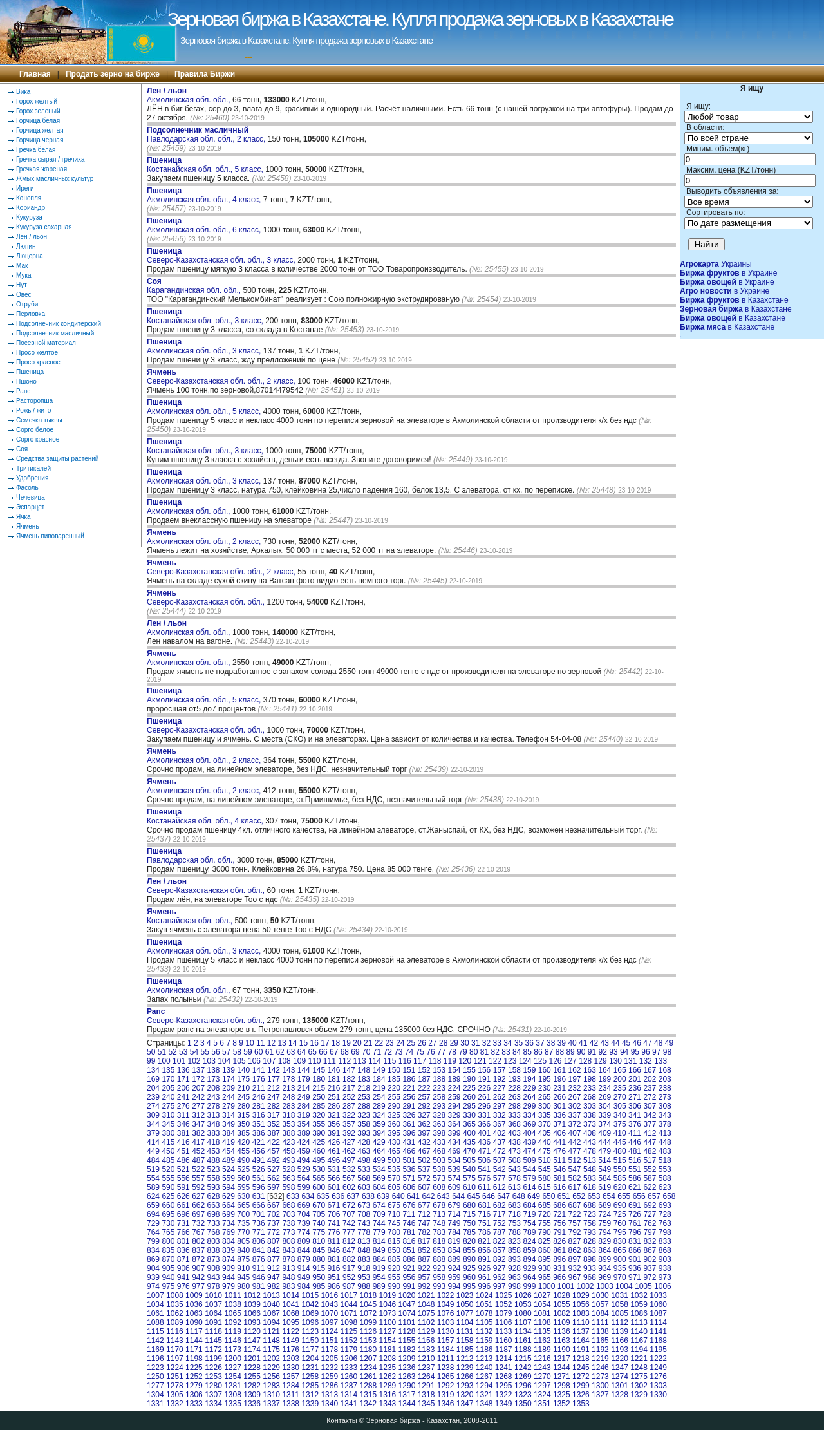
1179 (348, 1349)
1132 (484, 1331)
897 (574, 1259)
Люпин (26, 246)
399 (454, 1133)
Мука (24, 275)
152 (424, 1070)
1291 (426, 1385)
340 (619, 1115)
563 (288, 1178)
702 (273, 1214)
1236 (407, 1367)
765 (168, 1232)
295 (469, 1106)
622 (649, 1187)
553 (665, 1169)
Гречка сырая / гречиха (50, 159)
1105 (484, 1322)
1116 (174, 1331)
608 (439, 1187)
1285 (310, 1385)
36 (529, 1043)
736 (258, 1223)
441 (559, 1142)
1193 (619, 1349)
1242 (523, 1367)
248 (288, 1097)
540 (469, 1169)
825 (544, 1241)
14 (292, 1043)
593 (213, 1187)
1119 (232, 1331)
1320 (465, 1394)
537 (424, 1169)
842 (273, 1250)
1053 (523, 1304)
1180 (368, 1349)
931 (559, 1268)
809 (303, 1241)
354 (303, 1124)
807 (273, 1241)
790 (544, 1232)
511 (559, 1160)
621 (634, 1187)
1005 (643, 1286)
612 (499, 1187)
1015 (310, 1295)
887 (424, 1259)
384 (228, 1133)
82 (495, 1052)
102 (193, 1061)
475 (544, 1151)
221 (408, 1088)
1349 (503, 1403)
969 (604, 1277)
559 (228, 1178)
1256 (271, 1376)
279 (228, 1106)
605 (394, 1187)
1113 (639, 1322)
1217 (561, 1358)
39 (561, 1043)
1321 (484, 1394)
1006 (662, 1286)
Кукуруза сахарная (44, 226)
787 (499, 1232)
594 (228, 1187)
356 (334, 1124)
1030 (600, 1295)
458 (288, 1151)
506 (484, 1160)
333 (514, 1115)
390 (318, 1133)
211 (258, 1088)
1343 (388, 1403)
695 (168, 1214)
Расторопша (34, 400)
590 (168, 1187)
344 (153, 1124)
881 (334, 1259)
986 (334, 1286)
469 (454, 1151)
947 (273, 1277)
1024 (484, 1295)
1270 (542, 1376)
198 (589, 1079)
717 (499, 1214)
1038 (232, 1304)
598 (288, 1187)
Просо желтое (37, 352)
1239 (465, 1367)
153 (439, 1070)
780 (394, 1232)
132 (645, 1061)
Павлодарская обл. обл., (192, 856)
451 (183, 1151)
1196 (155, 1358)
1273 (600, 1376)
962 (499, 1277)
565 (318, 1178)
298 (514, 1106)
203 (665, 1079)
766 (183, 1232)
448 (665, 1142)
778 (363, 1232)
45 (626, 1043)
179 (303, 1079)
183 (363, 1079)
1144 (194, 1340)
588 (665, 1178)
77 (441, 1052)
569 (379, 1178)
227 (499, 1088)
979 (228, 1286)
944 (228, 1277)
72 (387, 1052)
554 (153, 1178)
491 (258, 1160)
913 (288, 1268)
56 (215, 1052)
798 (665, 1232)
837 (198, 1250)
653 (594, 1196)
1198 (194, 1358)
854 (454, 1250)
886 (408, 1259)
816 (408, 1241)
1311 (290, 1394)
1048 (426, 1304)
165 (619, 1070)
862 (574, 1250)
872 (198, 1259)
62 (280, 1052)
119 (450, 1061)
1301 (619, 1385)
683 (514, 1205)
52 (172, 1052)
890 (469, 1259)
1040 (271, 1304)
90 (581, 1052)
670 (318, 1205)
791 (559, 1232)
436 (484, 1142)
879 (303, 1259)
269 (604, 1097)
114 (374, 1061)
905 (168, 1268)
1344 (407, 1403)
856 (484, 1250)
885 (394, 1259)
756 (559, 1223)
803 (213, 1241)
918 (363, 1268)
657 (654, 1196)
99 (151, 1061)
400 (469, 1133)
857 (499, 1250)
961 (484, 1277)
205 (168, 1088)
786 (484, 1232)
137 (198, 1070)
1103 (445, 1322)
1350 (523, 1403)
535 (394, 1169)
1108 (542, 1322)
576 (484, 1178)
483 (665, 1151)
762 (649, 1223)
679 (454, 1205)
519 (153, 1169)
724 (604, 1214)
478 (589, 1151)
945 (243, 1277)
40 (572, 1043)
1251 (174, 1376)
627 (198, 1196)
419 (228, 1142)
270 (619, 1097)
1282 (252, 1385)
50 (151, 1052)
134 (153, 1070)
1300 (600, 1385)
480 (619, 1151)
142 (273, 1070)
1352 (561, 1403)
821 (484, 1241)
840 (243, 1250)
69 (355, 1052)
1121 (271, 1331)
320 (318, 1115)
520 (168, 1169)
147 (348, 1070)
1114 (658, 1322)
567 (348, 1178)
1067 (271, 1313)
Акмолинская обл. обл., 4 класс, (205, 195)
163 (589, 1070)
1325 (561, 1394)
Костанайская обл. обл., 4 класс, (206, 816)
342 (649, 1115)
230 (544, 1088)
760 (619, 1223)
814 (379, 1241)
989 (379, 1286)
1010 (213, 1295)
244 (228, 1097)
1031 (619, 1295)
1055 (561, 1304)
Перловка (30, 313)
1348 (484, 1403)
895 (544, 1259)
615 (544, 1187)
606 (408, 1187)
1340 (329, 1403)
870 (168, 1259)
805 (243, 1241)
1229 (271, 1367)
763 (665, 1223)
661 (183, 1205)
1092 (232, 1322)
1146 (232, 1340)
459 (303, 1151)
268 (589, 1097)
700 (243, 1214)
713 (439, 1214)
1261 (368, 1376)
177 (273, 1079)
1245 (581, 1367)
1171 (194, 1349)
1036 (194, 1304)
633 (292, 1196)
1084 (600, 1313)
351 (258, 1124)
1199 (213, 1358)
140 (243, 1070)
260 (469, 1097)
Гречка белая (35, 149)
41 (583, 1043)
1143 (174, 1340)
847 (348, 1250)
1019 (388, 1295)
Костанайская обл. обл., (190, 916)
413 (665, 1133)
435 (469, 1142)
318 (288, 1115)
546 (559, 1169)
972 (649, 1277)
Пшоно (26, 381)
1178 (329, 1349)
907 (198, 1268)
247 (273, 1097)
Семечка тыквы (39, 420)
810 (318, 1241)
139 (228, 1070)
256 (408, 1097)
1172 (213, 1349)
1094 (271, 1322)
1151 (329, 1340)
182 (348, 1079)
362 (424, 1124)
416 (183, 1142)
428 (363, 1142)
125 (540, 1061)
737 (273, 1223)
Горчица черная (39, 140)
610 (469, 1187)
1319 (445, 1394)
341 (634, 1115)
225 (469, 1088)
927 (499, 1268)
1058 (619, 1304)
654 (609, 1196)
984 (303, 1286)
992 (424, 1286)
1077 (465, 1313)
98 (667, 1052)
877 (273, 1259)
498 (363, 1160)
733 (213, 1223)
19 (346, 1043)
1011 (232, 1295)
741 (334, 1223)
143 (288, 1070)
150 (394, 1070)
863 (589, 1250)
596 (258, 1187)
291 (408, 1106)
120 (464, 1061)
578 (514, 1178)
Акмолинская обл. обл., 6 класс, (205, 225)
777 (348, 1232)
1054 (542, 1304)
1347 (465, 1403)
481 (634, 1151)
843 (288, 1250)
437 (499, 1142)
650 (548, 1196)
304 (604, 1106)
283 (288, 1106)
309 (153, 1115)
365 (469, 1124)
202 (649, 1079)
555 (168, 1178)
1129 (426, 1331)
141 (258, 1070)
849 (379, 1250)
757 (574, 1223)
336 (559, 1115)
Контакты (341, 1420)
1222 (658, 1358)
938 (665, 1268)
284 (303, 1106)
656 (639, 1196)
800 (168, 1241)
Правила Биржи (204, 74)
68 (345, 1052)
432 (424, 1142)
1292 (445, 1385)
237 (649, 1088)
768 (213, 1232)
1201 (252, 1358)
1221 (639, 1358)
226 (484, 1088)
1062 (174, 1313)
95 (635, 1052)
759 (604, 1223)
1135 (542, 1331)
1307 (213, 1394)
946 (258, 1277)
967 (574, 1277)
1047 (407, 1304)
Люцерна (29, 255)
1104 (465, 1322)
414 (153, 1142)
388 (288, 1133)
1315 (368, 1394)
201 (634, 1079)
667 (273, 1205)
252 (348, 1097)
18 (336, 1043)
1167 (639, 1340)
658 (668, 1196)
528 (288, 1169)
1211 (445, 1358)
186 (408, 1079)
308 (665, 1106)
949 (303, 1277)
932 (574, 1268)
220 (394, 1088)
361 (408, 1124)
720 (544, 1214)
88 (560, 1052)
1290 (407, 1385)
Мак (22, 265)
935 (619, 1268)
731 (183, 1223)
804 (228, 1241)
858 (514, 1250)
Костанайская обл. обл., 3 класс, (206, 316)
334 (529, 1115)
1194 (639, 1349)
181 (334, 1079)
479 (604, 1151)
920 (394, 1268)
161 (559, 1070)
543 (514, 1169)
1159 (484, 1340)
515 (619, 1160)
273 (665, 1097)
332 (499, 1115)
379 (153, 1133)
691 (634, 1205)
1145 (213, 1340)
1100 (388, 1322)
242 (198, 1097)
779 (379, 1232)
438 (514, 1142)
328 (439, 1115)
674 (379, 1205)
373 (589, 1124)
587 (649, 1178)
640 (398, 1196)
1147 (252, 1340)
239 (153, 1097)
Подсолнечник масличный (55, 333)
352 (273, 1124)
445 (619, 1142)
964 (529, 1277)
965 (544, 1277)
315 (243, 1115)
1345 (426, 1403)
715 (469, 1214)
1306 (194, 1394)
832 (649, 1241)
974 (153, 1286)
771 (258, 1232)
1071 (348, 1313)
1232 (329, 1367)
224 (454, 1088)
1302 (639, 1385)
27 (432, 1043)
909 (228, 1268)
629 (228, 1196)
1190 (561, 1349)
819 (454, 1241)
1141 (658, 1331)
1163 (561, 1340)
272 (649, 1097)
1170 (174, 1349)
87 (549, 1052)
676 (408, 1205)
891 (484, 1259)
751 (484, 1223)
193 (514, 1079)
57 (226, 1052)
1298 (561, 1385)
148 (363, 1070)
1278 (174, 1385)
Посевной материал (46, 342)
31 (475, 1043)
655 (623, 1196)
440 (544, 1142)
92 (603, 1052)
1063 (194, 1313)
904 (153, 1268)
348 (213, 1124)
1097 (329, 1322)
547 (574, 1169)
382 (198, 1133)
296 (484, 1106)
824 (529, 1241)
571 (408, 1178)
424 (303, 1142)
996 (484, 1286)
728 (665, 1214)
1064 (213, 1313)
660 (168, 1205)
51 (162, 1052)
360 (394, 1124)
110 (314, 1061)
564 (303, 1178)
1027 (542, 1295)
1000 (547, 1286)
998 (514, 1286)
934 (604, 1268)
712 (424, 1214)
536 (408, 1169)
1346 (445, 1403)
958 (439, 1277)
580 (544, 1178)
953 (363, 1277)
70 (366, 1052)
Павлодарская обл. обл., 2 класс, (207, 135)
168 (665, 1070)
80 (473, 1052)
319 (303, 1115)
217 (348, 1088)
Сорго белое (34, 429)
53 (183, 1052)
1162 (542, 1340)
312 (198, 1115)
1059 (639, 1304)
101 (179, 1061)
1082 (561, 1313)
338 (589, 1115)
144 (303, 1070)
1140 (639, 1331)
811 (334, 1241)
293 (439, 1106)
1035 (174, 1304)
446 (634, 1142)
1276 (658, 1376)
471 (484, 1151)
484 (153, 1160)
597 (273, 1187)
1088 (155, 1322)
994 (454, 1286)
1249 (658, 1367)
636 (338, 1196)
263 (514, 1097)
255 (394, 1097)
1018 (368, 1295)
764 (153, 1232)
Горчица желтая (40, 130)
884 (379, 1259)
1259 (329, 1376)
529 (303, 1169)
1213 (484, 1358)
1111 (600, 1322)
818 (439, 1241)
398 (439, 1133)
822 (499, 1241)
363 (439, 1124)
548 (589, 1169)
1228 (252, 1367)
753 (514, 1223)
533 (363, 1169)
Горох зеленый (38, 111)
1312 (310, 1394)
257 (424, 1097)
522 (198, 1169)
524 (228, 1169)
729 (153, 1223)
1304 (155, 1394)
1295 (503, 1385)
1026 (523, 1295)
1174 (252, 1349)
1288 (368, 1385)
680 (469, 1205)
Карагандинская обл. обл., (195, 286)
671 (334, 1205)
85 (527, 1052)
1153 (368, 1340)
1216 (542, 1358)
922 (424, 1268)
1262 (388, 1376)
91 (592, 1052)
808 (288, 1241)
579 (529, 1178)
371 (559, 1124)
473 (514, 1151)
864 (604, 1250)
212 (273, 1088)
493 (288, 1160)
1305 (174, 1394)
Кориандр (30, 207)
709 (379, 1214)
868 (665, 1250)
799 (153, 1241)
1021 (426, 1295)
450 (168, 1151)
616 (559, 1187)
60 (258, 1052)
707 (348, 1214)
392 (348, 1133)
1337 (271, 1403)
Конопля (28, 198)
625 (168, 1196)
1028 (561, 1295)
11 (260, 1043)
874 (228, 1259)
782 (424, 1232)
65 (312, 1052)
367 (499, 1124)
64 (301, 1052)
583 (589, 1178)
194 (529, 1079)
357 (348, 1124)
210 (243, 1088)
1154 (388, 1340)
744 (379, 1223)
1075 (426, 1313)
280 (243, 1106)
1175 (271, 1349)
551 (634, 1169)
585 (619, 1178)
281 (258, 1106)
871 (183, 1259)
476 (559, 1151)
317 (273, 1115)
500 (394, 1160)
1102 (426, 1322)
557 (198, 1178)
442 (574, 1142)
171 (183, 1079)
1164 (581, 1340)
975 (168, 1286)
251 (334, 1097)
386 (258, 1133)
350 (243, 1124)
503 (439, 1160)
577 (499, 1178)
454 (228, 1151)
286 (334, 1106)
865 (619, 1250)
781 (408, 1232)
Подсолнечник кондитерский (58, 323)
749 (454, 1223)
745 (394, 1223)
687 (574, 1205)
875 (243, 1259)
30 (464, 1043)
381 (183, 1133)
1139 (619, 1331)
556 (183, 1178)
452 (198, 1151)
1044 (348, 1304)
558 (213, 1178)
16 (314, 1043)
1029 (581, 1295)
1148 (271, 1340)
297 (499, 1106)
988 (363, 1286)
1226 (213, 1367)
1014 (290, 1295)
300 (544, 1106)
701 (258, 1214)
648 (518, 1196)
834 (153, 1250)
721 (559, 1214)
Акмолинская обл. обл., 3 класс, (205, 346)
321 (334, 1115)
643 (443, 1196)
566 (334, 1178)
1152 (348, 1340)
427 (348, 1142)
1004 (624, 1286)
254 (379, 1097)
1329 (639, 1394)
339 (604, 1115)
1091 (213, 1322)
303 (589, 1106)
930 (544, 1268)
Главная (35, 74)
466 (408, 1151)
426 (334, 1142)
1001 (566, 1286)
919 (379, 1268)
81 (484, 1052)
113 (359, 1061)
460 (318, 1151)
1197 (174, 1358)
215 (318, 1088)
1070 (329, 1313)
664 (228, 1205)
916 (334, 1268)
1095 (290, 1322)
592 (198, 1187)
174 (228, 1079)
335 (544, 1115)
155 (469, 1070)
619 (604, 1187)
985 (318, 1286)
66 (323, 1052)
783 (439, 1232)
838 (213, 1250)
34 (507, 1043)
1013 (271, 1295)
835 (168, 1250)
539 (454, 1169)
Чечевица (30, 497)
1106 (503, 1322)
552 (649, 1169)
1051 (484, 1304)
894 (529, 1259)
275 (168, 1106)
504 (454, 1160)
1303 (658, 1385)
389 (303, 1133)
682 (499, 1205)
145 (318, 1070)
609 (454, 1187)
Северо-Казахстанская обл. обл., (207, 597)
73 (398, 1052)
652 (578, 1196)
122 (495, 1061)
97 (656, 1052)
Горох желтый (36, 101)
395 (394, 1133)
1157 (445, 1340)
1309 (252, 1394)
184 (379, 1079)
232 (574, 1088)
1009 (194, 1295)
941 (183, 1277)
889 (454, 1259)
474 (529, 1151)
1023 (465, 1295)
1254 (232, 1376)
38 (551, 1043)
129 (600, 1061)
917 (348, 1268)
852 (424, 1250)
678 (439, 1205)
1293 (465, 1385)
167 (649, 1070)
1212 (465, 1358)
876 (258, 1259)
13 (281, 1043)
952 (348, 1277)
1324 (542, 1394)
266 (559, 1097)
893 (514, 1259)
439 (529, 1142)
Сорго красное (37, 439)
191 (484, 1079)
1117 (194, 1331)
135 (168, 1070)
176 (258, 1079)
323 (363, 1115)
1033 (658, 1295)
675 (394, 1205)
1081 (542, 1313)
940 (168, 1277)
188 (439, 1079)
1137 (581, 1331)
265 (544, 1097)
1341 (348, 1403)
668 (288, 1205)
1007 (155, 1295)
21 (368, 1043)
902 (649, 1259)
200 (619, 1079)
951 (334, 1277)
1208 (388, 1358)
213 (288, 1088)
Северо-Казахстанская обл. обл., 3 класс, (222, 256)
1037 (213, 1304)
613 (514, 1187)
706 (334, 1214)
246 (258, 1097)
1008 (174, 1295)
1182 (407, 1349)
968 (589, 1277)
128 (585, 1061)
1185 (465, 1349)
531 (334, 1169)
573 (439, 1178)
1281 (232, 1385)
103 (209, 1061)
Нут (21, 284)
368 (514, 1124)
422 (273, 1142)
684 (529, 1205)
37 (540, 1043)
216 (334, 1088)
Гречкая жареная (41, 169)
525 (243, 1169)
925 (469, 1268)
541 (484, 1169)
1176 (290, 1349)
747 (424, 1223)
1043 (329, 1304)
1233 (348, 1367)
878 (288, 1259)
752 (499, 1223)
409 (604, 1133)
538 (439, 1169)
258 (439, 1097)
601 (334, 1187)
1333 (194, 1403)
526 (258, 1169)
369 (529, 1124)
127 (570, 1061)
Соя (22, 449)
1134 (523, 1331)
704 (303, 1214)
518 (665, 1160)
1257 (290, 1376)
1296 (523, 1385)
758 (589, 1223)
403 (514, 1133)
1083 (581, 1313)
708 (363, 1214)
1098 (348, 1322)
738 (288, 1223)
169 (153, 1079)
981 (258, 1286)
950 (318, 1277)
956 (408, 1277)
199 (604, 1079)
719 (529, 1214)
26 (422, 1043)
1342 (368, 1403)
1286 (329, 1385)
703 (288, 1214)
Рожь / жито (33, 410)
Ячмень (27, 526)
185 (394, 1079)
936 (634, 1268)
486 (183, 1160)
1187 (503, 1349)
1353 (581, 1403)
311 (183, 1115)
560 (243, 1178)
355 (318, 1124)
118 (434, 1061)
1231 (310, 1367)
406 (559, 1133)
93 (613, 1052)
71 (377, 1052)
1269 (523, 1376)
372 (574, 1124)
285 (318, 1106)
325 (394, 1115)
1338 (290, 1403)
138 (213, 1070)
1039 (252, 1304)
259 (454, 1097)
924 (454, 1268)
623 (665, 1187)
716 (484, 1214)
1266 (465, 1376)
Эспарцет (30, 507)
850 (394, 1250)
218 (363, 1088)
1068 (290, 1313)
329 (454, 1115)
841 (258, 1250)
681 (484, 1205)
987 (348, 1286)
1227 (232, 1367)
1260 (348, 1376)
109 (299, 1061)
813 (363, 1241)
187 (424, 1079)
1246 (600, 1367)
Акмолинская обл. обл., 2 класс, (205, 537)
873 (213, 1259)
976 (183, 1286)
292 (424, 1106)
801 (183, 1241)
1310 (271, 1394)
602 (348, 1187)
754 (529, 1223)
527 (273, 1169)
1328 (619, 1394)
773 (288, 1232)
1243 (542, 1367)
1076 (445, 1313)
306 (634, 1106)
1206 (348, 1358)
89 (570, 1052)
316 (258, 1115)
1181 (388, 1349)
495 (318, 1160)
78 (452, 1052)
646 (488, 1196)
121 (480, 1061)
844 (303, 1250)
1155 (407, 1340)
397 (424, 1133)
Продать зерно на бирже (113, 74)
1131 (465, 1331)
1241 (503, 1367)
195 (544, 1079)
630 (243, 1196)
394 (379, 1133)
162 (574, 1070)
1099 (368, 1322)
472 (499, 1151)
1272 (581, 1376)
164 (604, 1070)
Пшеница (30, 371)
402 (499, 1133)
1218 (581, 1358)
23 (389, 1043)
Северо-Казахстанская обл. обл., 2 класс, (222, 377)
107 (269, 1061)
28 (443, 1043)
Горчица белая (38, 120)
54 (194, 1052)
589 (153, 1187)
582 (574, 1178)
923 (439, 1268)
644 (458, 1196)
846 (334, 1250)
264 (529, 1097)
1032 (639, 1295)
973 (665, 1277)
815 (394, 1241)
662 (198, 1205)
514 (604, 1160)
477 (574, 1151)
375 (619, 1124)
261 (484, 1097)
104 (224, 1061)
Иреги (25, 188)
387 (273, 1133)
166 (634, 1070)
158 (514, 1070)
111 (329, 1061)
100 (164, 1061)
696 (183, 1214)
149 (379, 1070)
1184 (445, 1349)
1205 (329, 1358)
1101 (407, 1322)
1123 (310, 1331)
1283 (271, 1385)
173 (213, 1079)
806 (258, 1241)
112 (344, 1061)
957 (424, 1277)
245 (243, 1097)
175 (243, 1079)
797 (649, 1232)
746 (408, 1223)
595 (243, 1187)
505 (469, 1160)
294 (454, 1106)
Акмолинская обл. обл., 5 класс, (205, 407)
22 (379, 1043)
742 (348, 1223)
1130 (445, 1331)
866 (634, 1250)
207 (198, 1088)
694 (153, 1214)
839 (228, 1250)
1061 (155, 1313)
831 (634, 1241)
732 (198, 1223)
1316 (388, 1394)
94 (624, 1052)
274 (153, 1106)
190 (469, 1079)
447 (649, 1142)
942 (198, 1277)
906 (183, 1268)
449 (153, 1151)
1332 (174, 1403)
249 (303, 1097)
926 (484, 1268)
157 (499, 1070)
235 (619, 1088)
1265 (445, 1376)
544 (529, 1169)
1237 (426, 1367)
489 (228, 1160)
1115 (155, 1331)
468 (439, 1151)
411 (634, 1133)
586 (634, 1178)
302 (574, 1106)
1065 (232, 1313)
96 (645, 1052)
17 (325, 1043)
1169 (155, 1349)
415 (168, 1142)
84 (516, 1052)
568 (363, 1178)
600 (318, 1187)
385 (243, 1133)
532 (348, 1169)
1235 (388, 1367)
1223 (155, 1367)
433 (439, 1142)
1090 (194, 1322)
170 (168, 1079)
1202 (271, 1358)
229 (529, 1088)
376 (634, 1124)
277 (198, 1106)
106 (254, 1061)
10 (249, 1043)
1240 (484, 1367)
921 (408, 1268)
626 (183, 1196)
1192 (600, 1349)
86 (538, 1052)
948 (288, 1277)
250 (318, 1097)
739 (303, 1223)
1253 (213, 1376)
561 (258, 1178)
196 (559, 1079)
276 (183, 1106)
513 (589, 1160)
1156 (426, 1340)
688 (589, 1205)
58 (237, 1052)
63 (290, 1052)
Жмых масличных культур (54, 178)
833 (665, 1241)
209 (228, 1088)
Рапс (23, 391)
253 (363, 1097)
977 (198, 1286)
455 (243, 1151)
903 (665, 1259)
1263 (407, 1376)
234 (604, 1088)
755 (544, 1223)
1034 (155, 1304)
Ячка (23, 516)
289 (379, 1106)
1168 (658, 1340)
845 (318, 1250)
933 (589, 1268)
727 (649, 1214)
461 (334, 1151)
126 (554, 1061)
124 (525, 1061)
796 (634, 1232)
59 (247, 1052)
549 (604, 1169)
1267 (484, 1376)
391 (334, 1133)
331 (484, 1115)
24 (400, 1043)
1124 (329, 1331)
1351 (542, 1403)
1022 (445, 1295)
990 (394, 1286)
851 (408, 1250)
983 (288, 1286)
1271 (561, 1376)
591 (183, 1187)
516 (634, 1160)
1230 (290, 1367)
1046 (388, 1304)
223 (439, 1088)
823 (514, 1241)
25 (411, 1043)
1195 (658, 1349)
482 (649, 1151)
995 (469, 1286)
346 (183, 1124)
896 (559, 1259)
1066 (252, 1313)
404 (529, 1133)
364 (454, 1124)
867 (649, 1250)
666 (258, 1205)
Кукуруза (29, 217)
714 (454, 1214)
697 (198, 1214)
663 (213, 1205)
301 (559, 1106)
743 (363, 1223)
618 (589, 1187)
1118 (213, 1331)
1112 (619, 1322)
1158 (465, 1340)
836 (183, 1250)
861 (559, 1250)
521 (183, 1169)
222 (424, 1088)
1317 (407, 1394)
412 (649, 1133)
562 (273, 1178)
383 (213, 1133)
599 (303, 1187)
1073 (388, 1313)
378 (665, 1124)
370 (544, 1124)
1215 (523, 1358)
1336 (252, 1403)
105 (239, 1061)
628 (213, 1196)
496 (334, 1160)
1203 (290, 1358)
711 (408, 1214)
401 (484, 1133)
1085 (619, 1313)
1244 (561, 1367)
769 (228, 1232)
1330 (658, 1394)
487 (198, 1160)
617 (574, 1187)
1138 (600, 1331)
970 (619, 1277)
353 (288, 1124)
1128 (407, 1331)
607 (424, 1187)
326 (408, 1115)
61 (269, 1052)
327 (424, 1115)
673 (363, 1205)
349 (228, 1124)
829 (604, 1241)
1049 (445, 1304)
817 (424, 1241)
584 (604, 1178)
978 (213, 1286)
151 (408, 1070)
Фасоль (27, 487)
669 (303, 1205)
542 (499, 1169)
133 (660, 1061)
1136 (561, 1331)
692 (649, 1205)
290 (394, 1106)
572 (424, 1178)
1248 (639, 1367)
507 (499, 1160)
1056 (581, 1304)
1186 (484, 1349)
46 (637, 1043)
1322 (503, 1394)
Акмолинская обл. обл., (189, 95)
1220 (619, 1358)
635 (323, 1196)
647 (503, 1196)
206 (183, 1088)
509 (529, 1160)
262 (499, 1097)
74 (409, 1052)
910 (243, 1268)
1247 (619, 1367)
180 (318, 1079)
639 (383, 1196)
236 (634, 1088)
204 (153, 1088)
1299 (581, 1385)
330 (469, 1115)
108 (284, 1061)
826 (559, 1241)
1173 (232, 1349)
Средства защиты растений (57, 458)
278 (213, 1106)
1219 (600, 1358)
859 (529, 1250)
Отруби (27, 304)
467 (424, 1151)
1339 (310, 1403)
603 (363, 1187)
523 (213, 1169)
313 (213, 1115)
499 (379, 1160)
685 (544, 1205)
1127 (388, 1331)
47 (647, 1043)
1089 (174, 1322)
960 (469, 1277)
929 (529, 1268)
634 (307, 1196)
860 (544, 1250)
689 (604, 1205)
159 (529, 1070)
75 (420, 1052)
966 (559, 1277)
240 (168, 1097)
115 (389, 1061)
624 (153, 1196)
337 (574, 1115)
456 (258, 1151)
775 (318, 1232)
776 (334, 1232)
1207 (368, 1358)
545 (544, 1169)
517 (649, 1160)
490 (243, 1160)
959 (454, 1277)
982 (273, 1286)
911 (258, 1268)
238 (665, 1088)
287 (348, 1106)
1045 (368, 1304)
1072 (368, 1313)
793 (589, 1232)
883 (363, 1259)
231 (559, 1088)
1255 (252, 1376)
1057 (600, 1304)
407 (574, 1133)
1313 (329, 1394)
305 (619, 1106)
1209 (407, 1358)
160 (544, 1070)
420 (243, 1142)
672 (348, 1205)
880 (318, 1259)
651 (563, 1196)
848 (363, 1250)
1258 (310, 1376)
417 (198, 1142)
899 (604, 1259)
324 (379, 1115)
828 (589, 1241)
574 (454, 1178)
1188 (523, 1349)
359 (379, 1124)
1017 (348, 1295)
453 (213, 1151)
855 (469, 1250)
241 (183, 1097)
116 (404, 1061)
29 (454, 1043)
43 (605, 1043)
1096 (310, 1322)
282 (273, 1106)
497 (348, 1160)
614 (529, 1187)
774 (303, 1232)
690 (619, 1205)
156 (484, 1070)
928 (514, 1268)
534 (379, 1169)
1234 (368, 1367)
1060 (658, 1304)
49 (669, 1043)
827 (574, 1241)
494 (303, 1160)
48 (658, 1043)
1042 (310, 1304)
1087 (658, 1313)
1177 (310, 1349)
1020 (407, 1295)
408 (589, 1133)
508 (514, 1160)
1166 (619, 1340)
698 (213, 1214)
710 (394, 1214)
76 (430, 1052)
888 (439, 1259)
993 (439, 1286)
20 (357, 1043)
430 (394, 1142)
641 (413, 1196)
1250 (155, 1376)
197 (574, 1079)
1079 (503, 1313)
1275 (639, 1376)
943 (213, 1277)
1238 (445, 1367)
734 (228, 1223)
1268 (503, 1376)
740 (318, 1223)
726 (634, 1214)
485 (168, 1160)
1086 (639, 1313)
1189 (542, 1349)
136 (183, 1070)
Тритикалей (33, 468)
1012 (252, 1295)
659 (153, 1205)
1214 (503, 1358)
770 (243, 1232)
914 (303, 1268)
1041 (290, 1304)
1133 (503, 1331)
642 (428, 1196)
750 (469, 1223)
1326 (581, 1394)
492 (273, 1160)
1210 (426, 1358)
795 (619, 1232)
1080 (523, 1313)
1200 (232, 1358)
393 (363, 1133)
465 (394, 1151)
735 (243, 1223)
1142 (155, 1340)
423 (288, 1142)
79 (462, 1052)
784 (454, 1232)
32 (486, 1043)
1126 (368, 1331)
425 (318, 1142)
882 (348, 1259)
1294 (484, 1385)
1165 (600, 1340)
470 (469, 1151)
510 (544, 1160)
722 (574, 1214)
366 (484, 1124)
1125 (348, 1331)
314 (228, 1115)
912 (273, 1268)
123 (509, 1061)
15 (303, 1043)
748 (439, 1223)
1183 (426, 1349)
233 (589, 1088)
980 (243, 1286)
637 (353, 1196)
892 (499, 1259)
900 (619, 1259)
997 (499, 1286)
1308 (232, 1394)
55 (205, 1052)
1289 (388, 1385)
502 (424, 1160)
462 (348, 1151)
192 (499, 1079)
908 (213, 1268)
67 (334, 1052)
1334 (213, 1403)
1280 (213, 1385)
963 (514, 1277)
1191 (581, 1349)
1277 (155, 1385)
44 (615, 1043)
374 (604, 1124)
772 (273, 1232)
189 (454, 1079)
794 (604, 1232)
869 (153, 1259)
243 (213, 1097)
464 (379, 1151)
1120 (252, 1331)
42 (594, 1043)
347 (198, 1124)
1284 (290, 1385)
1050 (465, 1304)
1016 (329, 1295)
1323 (523, 1394)
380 (168, 1133)
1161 (523, 1340)
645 (473, 1196)
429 (379, 1142)
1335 (232, 1403)
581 (559, 1178)
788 (514, 1232)
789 (529, 1232)
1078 (484, 1313)
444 (604, 1142)
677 (424, 1205)
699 (228, 1214)
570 (394, 1178)
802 (198, 1241)
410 (619, 1133)
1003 (604, 1286)
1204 (310, 1358)
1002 (585, 1286)
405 (544, 1133)
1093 (252, 1322)
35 (518, 1043)
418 (213, 1142)
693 (665, 1205)
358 (363, 1124)
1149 (290, 1340)
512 (574, 1160)
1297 (542, 1385)
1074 (407, 1313)
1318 (426, 1394)
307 (649, 1106)
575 (469, 1178)
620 (619, 1187)
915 (318, 1268)
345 (168, 1124)
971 (634, 1277)
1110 (581, 1322)
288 (363, 1106)
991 (408, 1286)
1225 (194, 1367)
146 (334, 1070)
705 (318, 1214)
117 (419, 1061)
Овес (24, 294)
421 (258, 1142)
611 (484, 1187)
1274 (619, 1376)
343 (665, 1115)
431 (408, 1142)
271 (634, 1097)
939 (153, 1277)
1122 (290, 1331)
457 (273, 1151)
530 (318, 1169)
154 (454, 1070)
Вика (23, 91)
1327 (600, 1394)
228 (514, 1088)
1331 (155, 1403)
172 (198, 1079)
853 (439, 1250)
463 (363, 1151)
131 (630, 1061)
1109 (561, 1322)
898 (589, 1259)
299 (529, 1106)
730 (168, 1223)
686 (559, 1205)
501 (408, 1160)
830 (619, 1241)
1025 (503, 1295)
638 (368, 1196)
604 (379, 1187)
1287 (348, 1385)
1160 (503, 1340)
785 (469, 1232)
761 (634, 1223)
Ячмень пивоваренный (50, 536)
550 (619, 1169)
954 (379, 1277)
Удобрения (32, 478)
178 (288, 1079)
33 (496, 1043)
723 (589, 1214)
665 (243, 1205)
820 (469, 1241)
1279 (194, 1385)
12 (271, 1043)
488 (213, 1160)
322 (348, 1115)
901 (634, 1259)
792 (574, 1232)
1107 (523, 1322)
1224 (174, 1367)
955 (394, 1277)
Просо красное (38, 362)
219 (379, 1088)
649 (533, 1196)
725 (619, 1214)
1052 (503, 1304)
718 (514, 1214)
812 (348, 1241)
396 (408, 1133)
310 (168, 1115)
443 (589, 1142)
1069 (310, 1313)
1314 (348, 1394)
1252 (194, 1376)
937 (649, 1268)
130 (615, 1061)
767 (198, 1232)
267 (574, 1097)
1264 (426, 1376)
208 (213, 1088)
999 (529, 1286)
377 (649, 1124)
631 (258, 1196)
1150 (310, 1340)
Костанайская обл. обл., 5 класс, (206, 165)
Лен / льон (31, 236)
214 (303, 1088)
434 (454, 1142)
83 (505, 1052)
